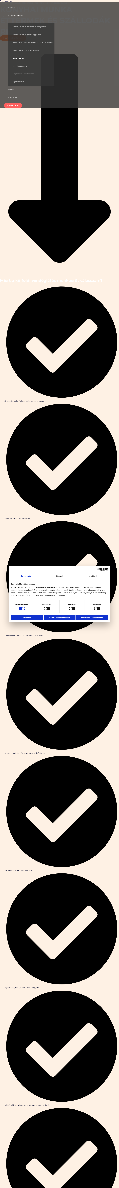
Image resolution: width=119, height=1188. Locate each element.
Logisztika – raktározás (23, 74)
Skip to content (6, 1)
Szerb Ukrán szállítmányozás (26, 50)
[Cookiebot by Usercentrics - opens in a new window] (98, 569)
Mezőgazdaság (20, 66)
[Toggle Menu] (31, 21)
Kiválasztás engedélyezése (59, 617)
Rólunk (11, 89)
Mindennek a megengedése (92, 617)
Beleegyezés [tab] (26, 576)
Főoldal (11, 8)
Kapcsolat (13, 97)
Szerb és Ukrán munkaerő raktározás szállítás (33, 42)
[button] (13, 105)
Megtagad (27, 617)
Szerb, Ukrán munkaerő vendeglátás (29, 27)
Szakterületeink (15, 15)
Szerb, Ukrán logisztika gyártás (27, 35)
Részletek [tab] (59, 576)
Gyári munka (18, 82)
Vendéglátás (18, 58)
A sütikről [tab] (93, 576)
